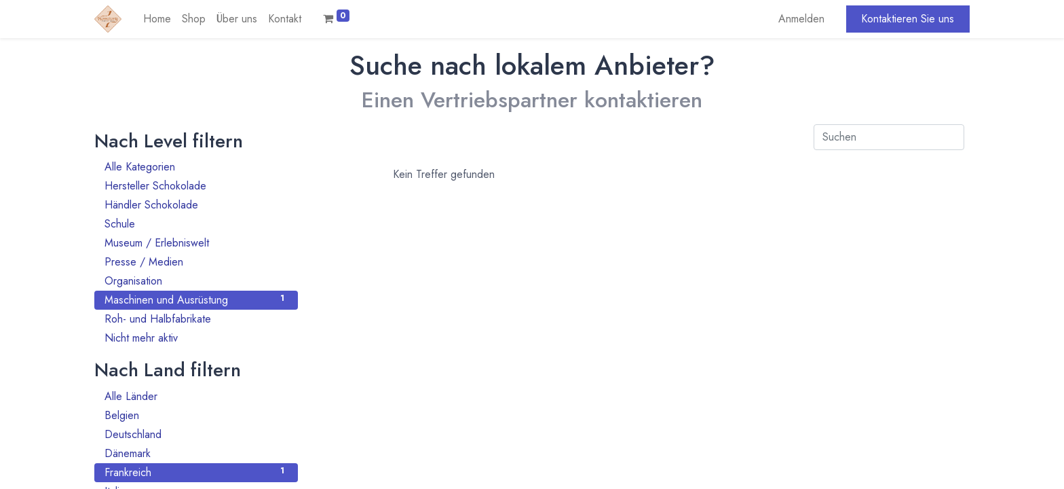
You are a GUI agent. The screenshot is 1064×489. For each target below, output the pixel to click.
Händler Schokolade (196, 205)
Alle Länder (196, 396)
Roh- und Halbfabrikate (196, 319)
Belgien (196, 415)
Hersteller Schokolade (196, 186)
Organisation (196, 281)
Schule (196, 224)
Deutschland (196, 434)
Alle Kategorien (196, 167)
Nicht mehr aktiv (196, 338)
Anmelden (801, 18)
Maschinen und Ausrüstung (196, 300)
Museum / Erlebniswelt (196, 243)
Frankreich (196, 472)
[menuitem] (157, 19)
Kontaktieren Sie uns (907, 18)
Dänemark (196, 453)
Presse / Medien (196, 262)
